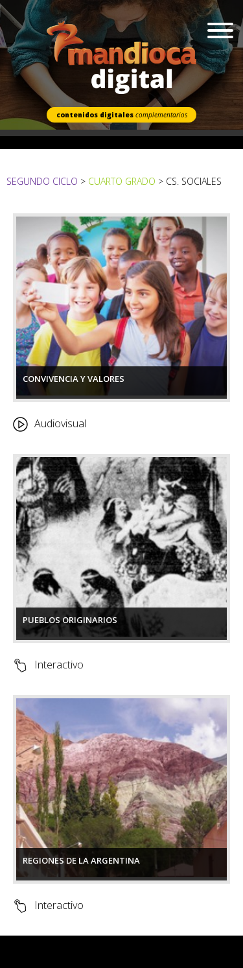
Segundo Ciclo (43, 181)
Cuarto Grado (122, 181)
